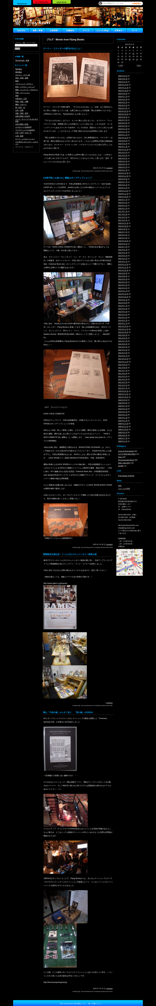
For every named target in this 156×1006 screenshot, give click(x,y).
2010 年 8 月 (122, 403)
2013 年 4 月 (122, 314)
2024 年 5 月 (122, 102)
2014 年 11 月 (123, 267)
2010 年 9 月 (122, 400)
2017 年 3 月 (122, 220)
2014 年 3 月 (122, 285)
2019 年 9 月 (122, 179)
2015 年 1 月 (122, 261)
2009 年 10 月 (123, 429)
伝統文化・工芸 (21, 98)
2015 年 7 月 (122, 247)
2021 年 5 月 (122, 152)
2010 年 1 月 (122, 421)
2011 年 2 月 (122, 385)
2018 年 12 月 (123, 191)
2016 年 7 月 (122, 232)
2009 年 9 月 (122, 432)
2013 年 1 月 (122, 323)
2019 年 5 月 (122, 185)
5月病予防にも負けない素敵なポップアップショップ (67, 178)
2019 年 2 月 (122, 188)
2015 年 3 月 (122, 258)
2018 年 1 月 (122, 208)
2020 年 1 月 (122, 170)
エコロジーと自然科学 (23, 127)
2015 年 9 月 (122, 244)
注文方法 (21, 30)
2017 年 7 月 (122, 211)
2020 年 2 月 (122, 167)
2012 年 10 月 (123, 332)
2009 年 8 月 (122, 435)
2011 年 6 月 (122, 373)
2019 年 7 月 (122, 182)
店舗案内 (70, 30)
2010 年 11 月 (123, 394)
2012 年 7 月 (122, 341)
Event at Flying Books (126, 451)
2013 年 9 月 (122, 300)
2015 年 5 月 (122, 253)
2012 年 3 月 (122, 353)
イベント (86, 30)
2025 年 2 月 (122, 82)
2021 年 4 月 (122, 155)
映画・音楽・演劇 (21, 101)
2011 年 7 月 (122, 370)
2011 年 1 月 (122, 388)
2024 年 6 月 (122, 99)
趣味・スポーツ (21, 104)
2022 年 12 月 (123, 138)
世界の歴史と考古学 (22, 116)
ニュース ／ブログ (102, 30)
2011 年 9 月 (122, 365)
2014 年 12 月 (123, 264)
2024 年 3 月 (122, 108)
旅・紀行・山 (20, 107)
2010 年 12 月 (123, 391)
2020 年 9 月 (122, 158)
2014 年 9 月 (122, 273)
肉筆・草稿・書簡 (21, 78)
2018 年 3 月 (122, 205)
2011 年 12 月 (123, 359)
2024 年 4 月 (122, 105)
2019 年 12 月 (123, 173)
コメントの (124, 488)
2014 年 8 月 (122, 276)
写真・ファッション (22, 93)
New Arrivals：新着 (22, 60)
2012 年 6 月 (122, 344)
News (120, 457)
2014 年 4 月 (122, 282)
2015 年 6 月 (122, 250)
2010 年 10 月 (123, 397)
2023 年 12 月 (123, 111)
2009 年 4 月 (122, 441)
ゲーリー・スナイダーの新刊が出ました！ (62, 48)
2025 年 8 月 (122, 79)
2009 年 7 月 (122, 438)
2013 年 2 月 (122, 320)
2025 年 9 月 (122, 76)
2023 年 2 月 (122, 132)
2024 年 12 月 (123, 85)
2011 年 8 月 (122, 367)
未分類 (120, 466)
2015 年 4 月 (122, 256)
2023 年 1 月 (122, 135)
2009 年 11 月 (123, 426)
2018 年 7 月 (122, 200)
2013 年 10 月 (123, 297)
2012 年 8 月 (122, 338)
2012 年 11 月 (123, 329)
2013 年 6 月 (122, 309)
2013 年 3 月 (122, 317)
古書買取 (54, 30)
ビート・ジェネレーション (25, 139)
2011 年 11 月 (123, 362)
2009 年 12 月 (123, 423)
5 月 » (139, 65)
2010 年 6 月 (122, 409)
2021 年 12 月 (123, 149)
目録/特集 (37, 30)
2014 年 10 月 (123, 270)
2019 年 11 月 (123, 176)
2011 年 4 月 (122, 379)
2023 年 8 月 (122, 117)
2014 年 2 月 (122, 288)
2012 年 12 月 (123, 326)
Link (135, 30)
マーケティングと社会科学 (25, 130)
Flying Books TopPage (126, 476)
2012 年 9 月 (122, 335)
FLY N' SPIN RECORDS (127, 454)
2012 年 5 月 (122, 347)
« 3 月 (120, 65)
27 (137, 59)
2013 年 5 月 (122, 311)
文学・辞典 (19, 110)
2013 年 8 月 (122, 303)
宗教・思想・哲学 (21, 113)
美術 (17, 96)
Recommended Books (126, 460)
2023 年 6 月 (122, 123)
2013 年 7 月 (122, 306)
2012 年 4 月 (122, 350)
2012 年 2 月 (122, 356)
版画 (17, 81)
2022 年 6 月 (122, 141)
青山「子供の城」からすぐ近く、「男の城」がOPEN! (68, 712)
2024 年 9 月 (122, 93)
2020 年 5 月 (122, 161)
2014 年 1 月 (122, 291)
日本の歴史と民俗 (21, 124)
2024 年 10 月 (123, 90)
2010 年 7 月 (122, 406)
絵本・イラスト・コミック (25, 87)
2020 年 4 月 (122, 164)
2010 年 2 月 (122, 418)
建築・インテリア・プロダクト (26, 90)
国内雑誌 (18, 72)
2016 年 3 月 (122, 238)
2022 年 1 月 (122, 146)
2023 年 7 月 (122, 120)
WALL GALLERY (124, 463)
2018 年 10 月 (123, 197)
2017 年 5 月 (122, 214)
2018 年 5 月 (122, 202)
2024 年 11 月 (123, 88)
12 (133, 53)
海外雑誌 (18, 69)
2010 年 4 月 (122, 412)
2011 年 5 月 (122, 376)
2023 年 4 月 (122, 126)
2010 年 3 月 (122, 415)
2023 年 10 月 (123, 114)
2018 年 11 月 (123, 194)
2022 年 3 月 (122, 144)
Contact (118, 30)
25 (129, 59)
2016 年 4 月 (122, 235)
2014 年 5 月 (122, 279)
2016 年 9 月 (122, 229)
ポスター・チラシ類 (22, 75)
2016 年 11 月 (123, 223)
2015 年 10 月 (123, 241)
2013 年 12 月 (123, 294)
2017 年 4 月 (122, 217)
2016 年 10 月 (123, 226)
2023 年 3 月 (122, 129)
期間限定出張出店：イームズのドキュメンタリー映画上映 (70, 554)
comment (109, 168)
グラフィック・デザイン (24, 84)
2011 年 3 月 (122, 382)
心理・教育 (19, 136)
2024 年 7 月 (122, 96)
